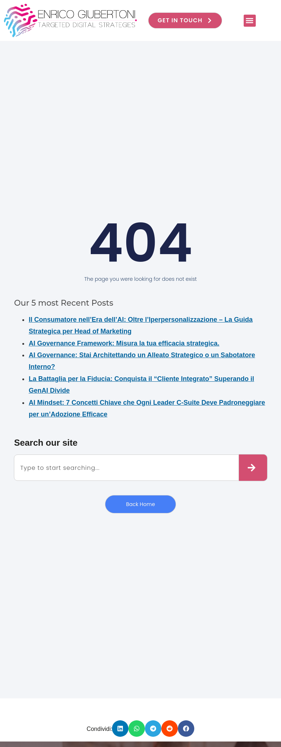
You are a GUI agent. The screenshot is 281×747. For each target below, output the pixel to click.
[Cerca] (253, 467)
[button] (250, 21)
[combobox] (126, 467)
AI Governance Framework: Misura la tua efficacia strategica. (124, 343)
